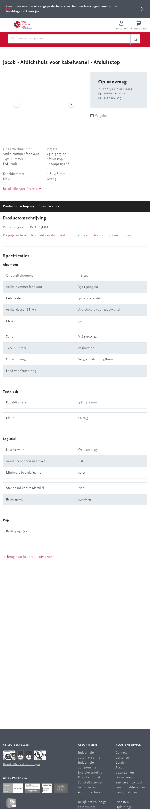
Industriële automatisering (89, 755)
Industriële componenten (88, 765)
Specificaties (49, 206)
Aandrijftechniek (90, 792)
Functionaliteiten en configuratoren (130, 790)
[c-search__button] (135, 39)
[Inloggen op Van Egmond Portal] (121, 26)
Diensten (122, 802)
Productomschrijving (19, 206)
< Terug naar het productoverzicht (28, 557)
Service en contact (128, 782)
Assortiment (88, 745)
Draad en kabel (89, 777)
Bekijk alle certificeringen (21, 764)
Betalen (121, 762)
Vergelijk (101, 116)
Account (121, 767)
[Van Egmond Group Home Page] (22, 25)
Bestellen (122, 757)
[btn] (142, 9)
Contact (121, 752)
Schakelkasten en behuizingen (90, 785)
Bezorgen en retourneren (124, 775)
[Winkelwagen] (139, 26)
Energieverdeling (90, 772)
